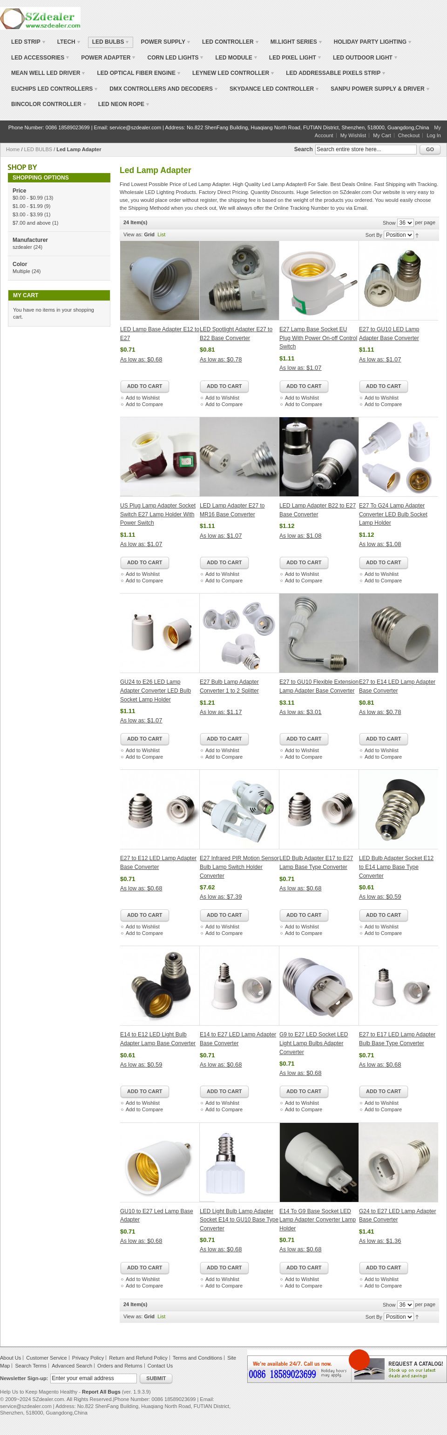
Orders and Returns (119, 1365)
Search (303, 149)
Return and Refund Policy (138, 1358)
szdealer (22, 247)
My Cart (382, 135)
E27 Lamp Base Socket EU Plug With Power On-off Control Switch (318, 338)
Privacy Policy (88, 1358)
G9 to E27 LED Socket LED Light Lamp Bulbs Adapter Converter (313, 1043)
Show (389, 223)
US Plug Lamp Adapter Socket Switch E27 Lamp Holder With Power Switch (158, 514)
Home (13, 149)
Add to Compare (144, 404)
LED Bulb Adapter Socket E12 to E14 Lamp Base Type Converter (396, 867)
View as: (132, 234)
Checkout (409, 135)
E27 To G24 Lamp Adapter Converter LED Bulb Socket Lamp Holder (393, 514)
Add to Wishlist (143, 397)
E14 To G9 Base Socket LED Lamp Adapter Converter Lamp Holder (317, 1220)
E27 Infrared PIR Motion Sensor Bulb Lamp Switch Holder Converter (239, 867)
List (161, 234)
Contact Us (160, 1365)
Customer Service (46, 1358)
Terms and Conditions (197, 1358)
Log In (434, 135)
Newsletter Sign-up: (24, 1378)
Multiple (21, 271)
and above (32, 223)
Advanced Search (72, 1365)
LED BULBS (38, 149)
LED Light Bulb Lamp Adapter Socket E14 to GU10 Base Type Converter (239, 1220)
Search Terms (31, 1365)
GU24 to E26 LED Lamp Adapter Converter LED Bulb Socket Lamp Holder (155, 690)
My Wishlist (353, 135)
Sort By (374, 235)
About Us (10, 1358)
